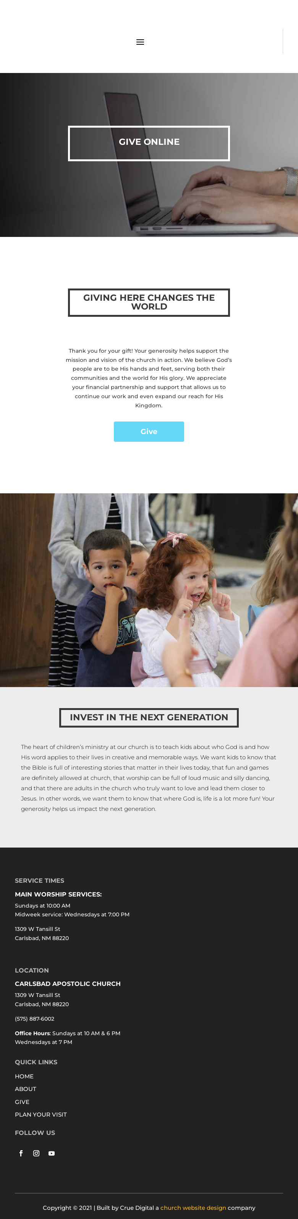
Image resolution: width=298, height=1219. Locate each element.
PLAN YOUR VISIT (41, 1114)
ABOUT (25, 1089)
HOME (24, 1076)
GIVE (22, 1102)
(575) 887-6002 (34, 1018)
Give (149, 431)
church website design (193, 1207)
